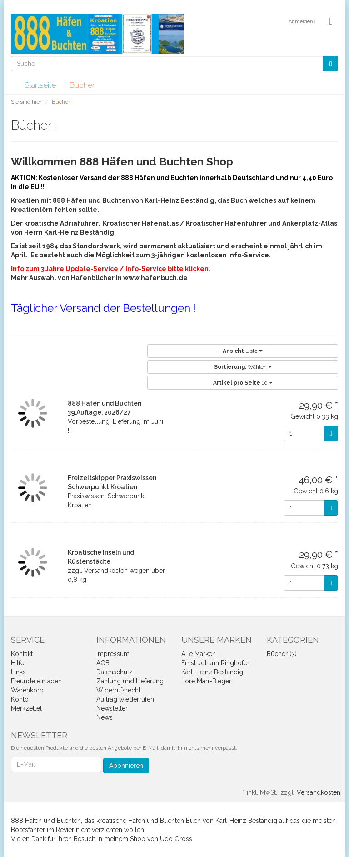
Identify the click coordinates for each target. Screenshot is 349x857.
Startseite (40, 85)
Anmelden (302, 22)
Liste (243, 351)
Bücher (82, 85)
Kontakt (22, 653)
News (104, 717)
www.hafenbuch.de (155, 277)
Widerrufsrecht (118, 690)
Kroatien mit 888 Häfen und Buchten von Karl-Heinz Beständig (112, 200)
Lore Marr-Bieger (206, 681)
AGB (103, 663)
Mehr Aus (25, 277)
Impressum (113, 653)
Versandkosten (318, 792)
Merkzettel (26, 708)
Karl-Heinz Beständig (212, 672)
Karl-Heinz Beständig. (79, 232)
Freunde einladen (36, 681)
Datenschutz (114, 672)
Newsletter (112, 708)
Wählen (243, 367)
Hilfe (17, 663)
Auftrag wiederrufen (125, 699)
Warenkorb (27, 690)
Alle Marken (198, 653)
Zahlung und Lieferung (130, 681)
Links (18, 672)
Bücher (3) (282, 653)
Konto (20, 699)
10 (243, 383)
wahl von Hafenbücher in (81, 277)
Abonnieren (126, 765)
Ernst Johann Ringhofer (215, 663)
